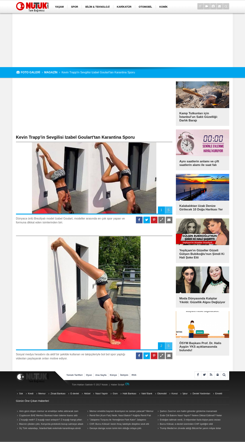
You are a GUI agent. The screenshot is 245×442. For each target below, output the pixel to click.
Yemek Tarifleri (74, 375)
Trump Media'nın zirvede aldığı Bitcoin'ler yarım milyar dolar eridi (189, 428)
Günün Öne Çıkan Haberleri (32, 400)
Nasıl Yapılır (101, 393)
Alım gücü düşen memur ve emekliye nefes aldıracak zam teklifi (47, 411)
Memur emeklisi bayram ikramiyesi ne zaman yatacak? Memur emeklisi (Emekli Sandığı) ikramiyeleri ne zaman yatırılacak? (120, 411)
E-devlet (75, 393)
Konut (175, 393)
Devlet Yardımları (201, 393)
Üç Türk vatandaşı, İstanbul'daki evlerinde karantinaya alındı (50, 428)
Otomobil (161, 393)
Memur (41, 393)
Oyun (89, 375)
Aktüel (87, 393)
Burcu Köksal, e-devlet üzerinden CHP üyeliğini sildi (186, 424)
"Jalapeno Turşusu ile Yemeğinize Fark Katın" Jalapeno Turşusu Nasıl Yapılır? (116, 420)
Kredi (30, 393)
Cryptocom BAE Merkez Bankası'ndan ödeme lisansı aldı (48, 415)
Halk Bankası (129, 393)
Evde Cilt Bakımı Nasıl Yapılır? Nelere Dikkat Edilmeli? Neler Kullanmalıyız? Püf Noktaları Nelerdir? (189, 416)
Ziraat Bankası (58, 393)
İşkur (185, 393)
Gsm (115, 393)
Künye (113, 375)
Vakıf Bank (146, 393)
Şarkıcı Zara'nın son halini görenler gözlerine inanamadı (188, 411)
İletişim (124, 375)
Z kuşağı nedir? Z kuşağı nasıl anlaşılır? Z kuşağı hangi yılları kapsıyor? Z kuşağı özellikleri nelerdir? (49, 420)
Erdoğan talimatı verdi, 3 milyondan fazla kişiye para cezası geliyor (189, 420)
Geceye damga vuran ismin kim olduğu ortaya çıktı (115, 428)
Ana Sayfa (100, 375)
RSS (134, 375)
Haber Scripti (117, 384)
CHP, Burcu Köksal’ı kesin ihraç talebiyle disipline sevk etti (119, 424)
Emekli (218, 393)
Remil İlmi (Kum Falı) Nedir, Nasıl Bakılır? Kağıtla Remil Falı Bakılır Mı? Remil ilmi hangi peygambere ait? (118, 416)
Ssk (21, 393)
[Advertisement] (122, 40)
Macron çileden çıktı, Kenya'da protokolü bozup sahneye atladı (51, 424)
